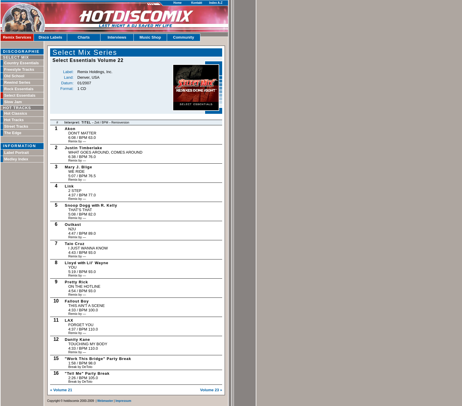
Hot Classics (15, 113)
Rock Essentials (19, 89)
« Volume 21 (61, 390)
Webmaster (105, 400)
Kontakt (196, 2)
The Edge (13, 133)
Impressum (123, 400)
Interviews (117, 37)
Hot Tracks (14, 120)
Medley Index (16, 159)
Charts (83, 37)
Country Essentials (21, 63)
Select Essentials (19, 95)
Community (183, 37)
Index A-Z (215, 2)
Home (178, 2)
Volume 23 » (211, 390)
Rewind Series (17, 82)
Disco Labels (50, 37)
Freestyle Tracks (19, 69)
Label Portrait (16, 152)
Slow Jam (13, 102)
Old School (14, 76)
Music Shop (150, 37)
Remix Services (17, 37)
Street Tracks (16, 126)
